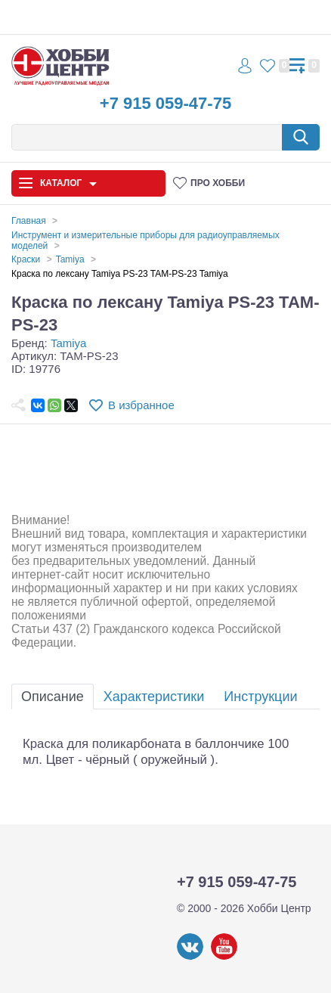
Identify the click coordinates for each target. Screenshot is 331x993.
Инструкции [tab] (260, 696)
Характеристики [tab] (154, 696)
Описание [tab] (52, 696)
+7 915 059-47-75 (165, 103)
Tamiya (69, 343)
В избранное (141, 405)
